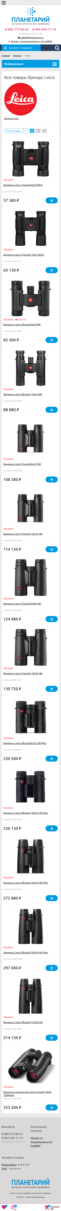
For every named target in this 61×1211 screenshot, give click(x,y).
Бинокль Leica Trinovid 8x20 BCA (22, 184)
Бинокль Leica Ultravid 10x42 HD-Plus (25, 882)
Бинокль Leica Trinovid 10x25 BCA (23, 254)
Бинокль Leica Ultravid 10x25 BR (22, 394)
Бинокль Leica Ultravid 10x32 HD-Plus (25, 812)
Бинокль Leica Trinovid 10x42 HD (22, 673)
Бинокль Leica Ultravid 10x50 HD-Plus (25, 952)
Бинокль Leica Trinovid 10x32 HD (22, 533)
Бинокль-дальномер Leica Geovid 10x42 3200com (27, 1093)
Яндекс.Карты (9, 1164)
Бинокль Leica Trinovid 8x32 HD (22, 464)
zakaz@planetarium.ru (31, 37)
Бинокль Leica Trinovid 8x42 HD (22, 603)
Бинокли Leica (11, 118)
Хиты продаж (14, 130)
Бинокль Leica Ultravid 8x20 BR (22, 324)
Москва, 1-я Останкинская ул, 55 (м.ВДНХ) (31, 41)
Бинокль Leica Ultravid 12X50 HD (23, 1022)
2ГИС (4, 1168)
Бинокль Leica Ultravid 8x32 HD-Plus (25, 743)
